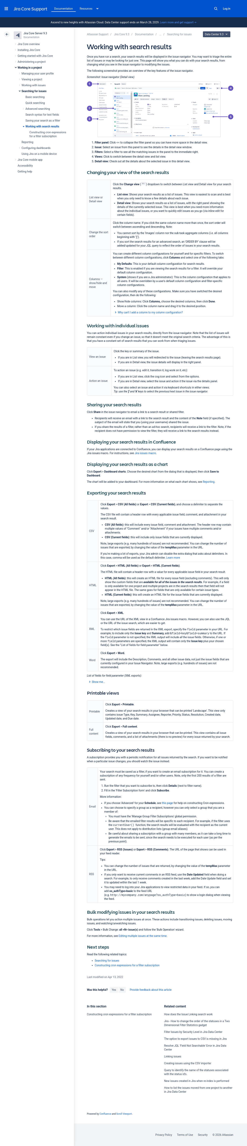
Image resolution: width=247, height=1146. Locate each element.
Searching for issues (34, 91)
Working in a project (30, 67)
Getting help (25, 171)
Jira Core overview (29, 44)
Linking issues (172, 1056)
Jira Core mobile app (30, 159)
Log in (226, 8)
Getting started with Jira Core (35, 55)
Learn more (173, 557)
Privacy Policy (163, 1134)
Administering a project (32, 61)
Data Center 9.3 (217, 34)
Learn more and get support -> (178, 22)
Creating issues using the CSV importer (187, 1063)
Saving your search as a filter (42, 120)
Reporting (27, 142)
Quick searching (35, 102)
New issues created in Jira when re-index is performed (196, 1080)
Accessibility (25, 165)
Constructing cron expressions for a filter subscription (127, 965)
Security (203, 1134)
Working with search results (42, 126)
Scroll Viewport (124, 1113)
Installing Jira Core (29, 50)
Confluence (105, 1113)
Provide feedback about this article (150, 989)
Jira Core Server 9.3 (35, 33)
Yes (114, 989)
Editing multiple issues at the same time (143, 935)
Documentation (63, 8)
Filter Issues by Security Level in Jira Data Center (193, 1031)
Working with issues (34, 85)
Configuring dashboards (36, 148)
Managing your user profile (38, 73)
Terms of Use (185, 1134)
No (122, 989)
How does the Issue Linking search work (188, 1014)
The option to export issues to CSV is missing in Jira (195, 1038)
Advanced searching (37, 108)
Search (216, 8)
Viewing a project (32, 79)
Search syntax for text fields (42, 114)
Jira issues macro (145, 453)
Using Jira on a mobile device (39, 153)
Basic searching (35, 97)
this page (167, 803)
